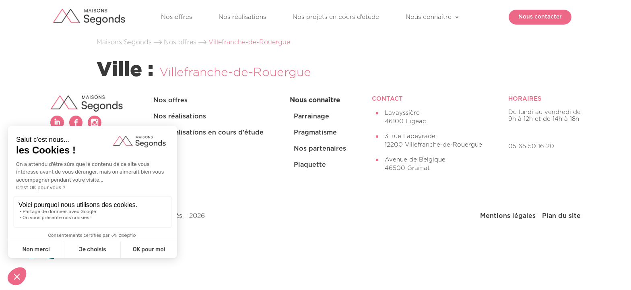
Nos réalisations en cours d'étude (208, 132)
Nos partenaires (320, 148)
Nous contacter (535, 17)
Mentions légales (508, 216)
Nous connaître (429, 17)
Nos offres (176, 17)
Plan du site (561, 216)
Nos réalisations (242, 17)
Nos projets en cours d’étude (336, 17)
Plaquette (310, 165)
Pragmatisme (315, 132)
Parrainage (311, 116)
